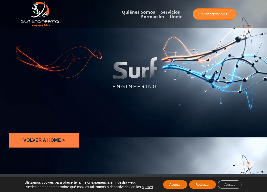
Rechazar (202, 184)
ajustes (142, 186)
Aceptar (172, 184)
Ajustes (233, 184)
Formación (152, 16)
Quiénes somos (138, 12)
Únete (176, 16)
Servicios (170, 12)
